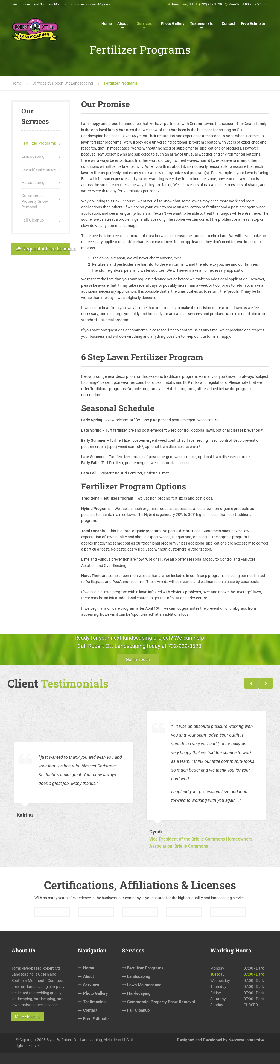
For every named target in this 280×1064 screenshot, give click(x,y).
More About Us (27, 1017)
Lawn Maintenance (38, 169)
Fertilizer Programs (38, 143)
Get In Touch (138, 659)
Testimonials (201, 23)
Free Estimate (253, 23)
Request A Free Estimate (43, 249)
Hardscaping (32, 182)
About (122, 23)
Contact (228, 23)
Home (106, 23)
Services (144, 23)
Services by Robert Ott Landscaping (63, 83)
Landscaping (32, 156)
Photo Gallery (173, 23)
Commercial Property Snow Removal (34, 201)
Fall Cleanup (32, 220)
